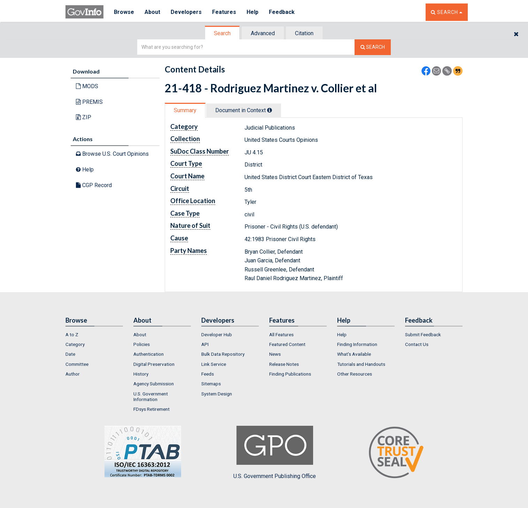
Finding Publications (290, 374)
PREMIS (89, 102)
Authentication (148, 354)
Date (70, 354)
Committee (76, 364)
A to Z (71, 334)
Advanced (263, 33)
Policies (141, 344)
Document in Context (243, 110)
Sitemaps (211, 383)
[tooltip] (269, 110)
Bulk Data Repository (222, 354)
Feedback (282, 12)
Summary (185, 110)
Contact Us (416, 344)
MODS (87, 86)
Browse (124, 12)
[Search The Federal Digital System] (373, 47)
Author (72, 374)
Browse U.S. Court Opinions (112, 154)
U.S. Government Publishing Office (274, 452)
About (152, 12)
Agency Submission (153, 383)
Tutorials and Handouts (361, 364)
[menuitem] (94, 334)
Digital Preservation (153, 364)
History (140, 374)
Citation (304, 33)
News (275, 354)
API (205, 344)
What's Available (354, 354)
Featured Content (287, 344)
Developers (186, 12)
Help (252, 12)
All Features (281, 334)
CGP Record (94, 185)
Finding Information (357, 344)
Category (75, 344)
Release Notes (284, 364)
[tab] (222, 33)
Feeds (207, 374)
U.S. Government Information (150, 396)
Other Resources (354, 374)
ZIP (83, 117)
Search (222, 33)
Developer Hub (216, 334)
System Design (216, 394)
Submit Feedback (423, 334)
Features (224, 12)
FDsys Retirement (151, 409)
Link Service (213, 364)
